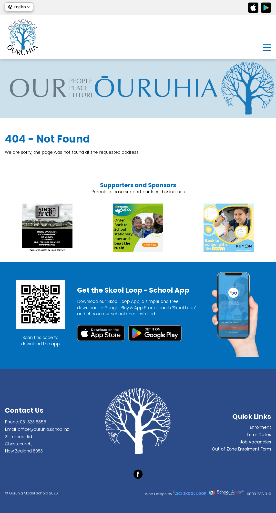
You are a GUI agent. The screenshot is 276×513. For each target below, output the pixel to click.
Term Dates (258, 435)
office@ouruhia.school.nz (43, 429)
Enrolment (260, 427)
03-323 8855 (33, 422)
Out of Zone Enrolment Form (241, 449)
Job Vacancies (255, 442)
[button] (19, 7)
